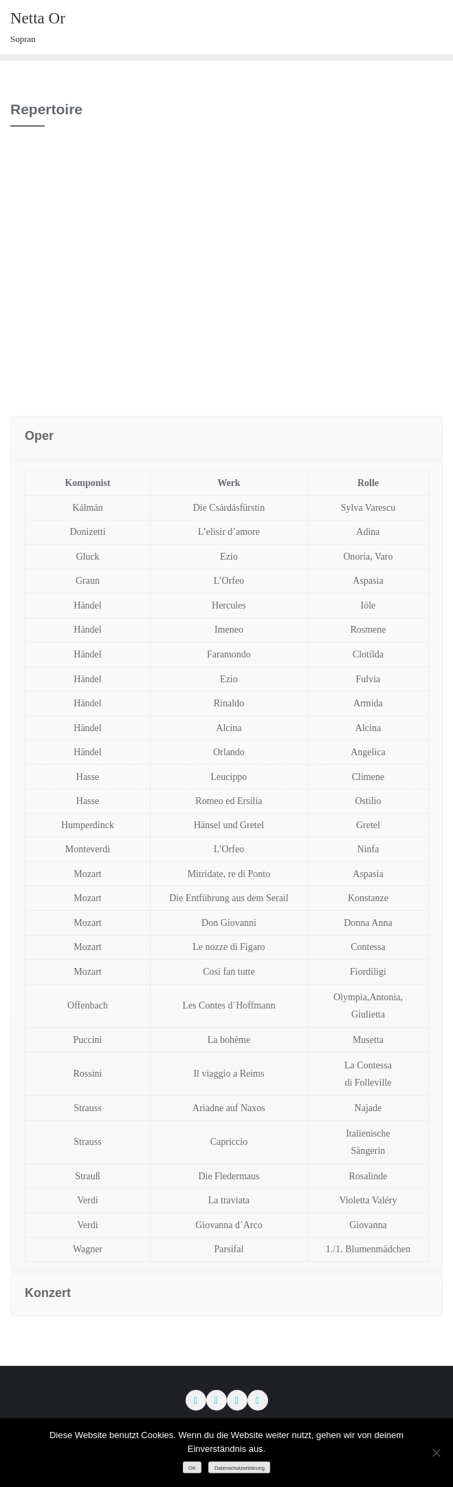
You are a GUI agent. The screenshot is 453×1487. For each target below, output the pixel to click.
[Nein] (436, 1452)
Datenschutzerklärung (239, 1468)
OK (192, 1468)
